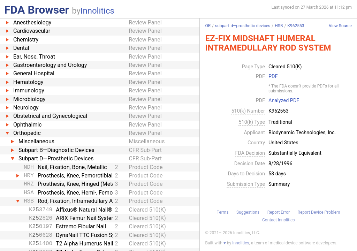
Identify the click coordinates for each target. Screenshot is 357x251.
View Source (340, 26)
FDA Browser (36, 9)
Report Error (278, 212)
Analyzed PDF (283, 101)
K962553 (295, 25)
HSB (279, 25)
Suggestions (247, 212)
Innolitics (97, 11)
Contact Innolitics (278, 220)
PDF (273, 76)
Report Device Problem (319, 212)
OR (208, 25)
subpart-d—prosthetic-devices (242, 25)
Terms (223, 212)
